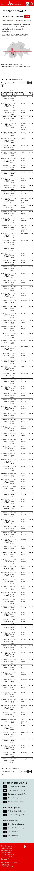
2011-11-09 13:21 (7, 274)
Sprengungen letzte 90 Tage (17, 794)
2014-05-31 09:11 (7, 159)
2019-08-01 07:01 (7, 199)
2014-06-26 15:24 (7, 460)
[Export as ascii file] (2, 85)
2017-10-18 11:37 (7, 281)
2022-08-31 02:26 (7, 593)
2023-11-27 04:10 (7, 314)
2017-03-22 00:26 (7, 407)
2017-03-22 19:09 (7, 401)
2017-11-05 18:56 (7, 494)
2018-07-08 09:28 (7, 367)
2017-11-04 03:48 (7, 381)
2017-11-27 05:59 (7, 427)
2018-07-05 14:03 (7, 547)
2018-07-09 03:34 (7, 600)
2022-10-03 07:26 (7, 740)
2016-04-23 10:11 (7, 760)
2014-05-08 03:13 (7, 693)
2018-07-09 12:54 (7, 667)
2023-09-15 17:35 (7, 720)
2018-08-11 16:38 (7, 627)
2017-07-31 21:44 (7, 254)
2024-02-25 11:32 (7, 226)
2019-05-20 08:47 (7, 540)
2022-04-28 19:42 (7, 633)
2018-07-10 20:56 (7, 434)
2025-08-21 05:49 (7, 241)
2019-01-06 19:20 (7, 487)
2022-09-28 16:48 (7, 474)
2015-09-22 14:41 (7, 454)
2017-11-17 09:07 (7, 206)
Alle (27, 16)
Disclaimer (14, 862)
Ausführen (23, 83)
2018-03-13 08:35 (7, 111)
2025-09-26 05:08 (7, 146)
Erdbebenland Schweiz (16, 824)
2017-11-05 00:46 (7, 514)
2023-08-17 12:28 (7, 374)
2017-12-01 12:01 (7, 520)
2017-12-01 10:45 (7, 534)
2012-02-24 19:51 (7, 248)
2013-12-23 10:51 (7, 733)
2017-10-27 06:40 (7, 288)
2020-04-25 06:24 (7, 653)
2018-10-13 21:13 (7, 441)
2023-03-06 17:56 (7, 620)
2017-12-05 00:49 (7, 334)
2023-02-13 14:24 (7, 753)
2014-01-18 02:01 (7, 347)
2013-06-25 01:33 (7, 607)
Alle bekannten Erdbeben (16, 802)
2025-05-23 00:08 (7, 98)
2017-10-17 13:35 (7, 213)
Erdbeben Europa (14, 832)
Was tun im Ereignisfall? (16, 815)
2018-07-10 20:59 (7, 713)
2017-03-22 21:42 (7, 361)
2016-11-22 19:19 (7, 387)
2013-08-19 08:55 (7, 726)
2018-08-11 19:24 (7, 647)
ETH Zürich (9, 867)
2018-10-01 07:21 (7, 193)
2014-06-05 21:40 (7, 467)
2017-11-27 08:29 (7, 567)
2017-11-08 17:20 (7, 500)
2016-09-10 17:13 (7, 301)
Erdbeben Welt (13, 836)
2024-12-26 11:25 (7, 234)
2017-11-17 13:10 (7, 587)
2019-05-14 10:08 (7, 261)
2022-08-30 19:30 (7, 613)
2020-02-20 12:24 (7, 124)
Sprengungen (7, 20)
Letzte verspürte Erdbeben (17, 790)
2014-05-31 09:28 (7, 166)
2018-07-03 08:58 (7, 580)
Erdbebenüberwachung (16, 828)
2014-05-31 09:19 (7, 133)
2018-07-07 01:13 (7, 687)
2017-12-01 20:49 (7, 179)
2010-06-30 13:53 (7, 308)
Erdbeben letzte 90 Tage (16, 786)
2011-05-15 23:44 (7, 700)
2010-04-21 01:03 (7, 341)
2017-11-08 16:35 (7, 139)
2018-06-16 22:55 (7, 394)
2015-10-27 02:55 (7, 640)
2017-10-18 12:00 (7, 219)
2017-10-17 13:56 (7, 268)
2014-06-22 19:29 (7, 153)
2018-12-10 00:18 (7, 680)
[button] (2, 4)
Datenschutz (5, 864)
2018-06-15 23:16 (7, 554)
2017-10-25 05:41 (7, 294)
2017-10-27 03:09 (7, 354)
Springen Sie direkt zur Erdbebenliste (15, 35)
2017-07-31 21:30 (7, 560)
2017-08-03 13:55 (7, 414)
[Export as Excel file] (30, 82)
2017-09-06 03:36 (7, 447)
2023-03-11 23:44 (7, 746)
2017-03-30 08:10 (7, 421)
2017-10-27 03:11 (7, 173)
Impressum (5, 862)
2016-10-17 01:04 (7, 527)
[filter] (3, 94)
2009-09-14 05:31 (7, 706)
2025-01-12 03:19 (7, 328)
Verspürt (19, 16)
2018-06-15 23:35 (7, 321)
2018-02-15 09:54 (7, 186)
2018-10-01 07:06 (7, 118)
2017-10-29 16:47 (7, 507)
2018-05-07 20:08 (7, 573)
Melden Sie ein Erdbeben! (16, 811)
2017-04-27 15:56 (7, 104)
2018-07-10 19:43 (7, 673)
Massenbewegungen (23, 20)
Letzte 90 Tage (7, 16)
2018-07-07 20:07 (7, 660)
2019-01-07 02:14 (7, 480)
